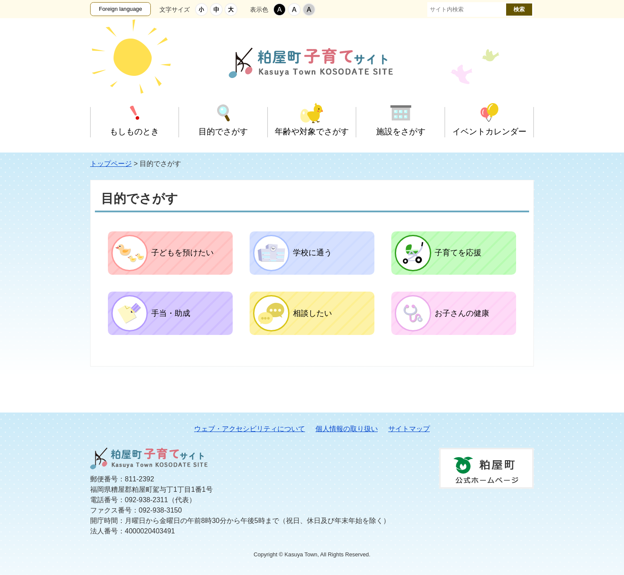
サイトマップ (409, 428)
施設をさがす (401, 131)
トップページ (111, 163)
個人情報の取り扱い (346, 428)
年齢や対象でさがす (312, 131)
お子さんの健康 (462, 313)
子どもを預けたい (182, 252)
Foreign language (120, 9)
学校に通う (312, 252)
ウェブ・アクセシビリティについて (249, 428)
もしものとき (134, 131)
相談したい (312, 313)
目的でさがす (223, 131)
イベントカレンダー (489, 131)
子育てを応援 (458, 252)
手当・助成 (170, 313)
